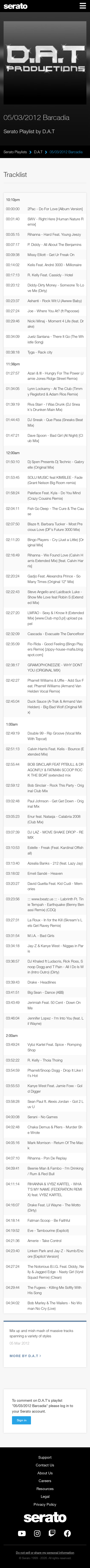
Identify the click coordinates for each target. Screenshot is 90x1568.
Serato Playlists (15, 152)
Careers (45, 1480)
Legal (45, 1496)
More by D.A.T (25, 1356)
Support (45, 1457)
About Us (45, 1473)
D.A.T (38, 152)
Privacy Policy (45, 1504)
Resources (45, 1488)
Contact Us (45, 1465)
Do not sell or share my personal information (45, 1552)
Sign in (21, 1420)
